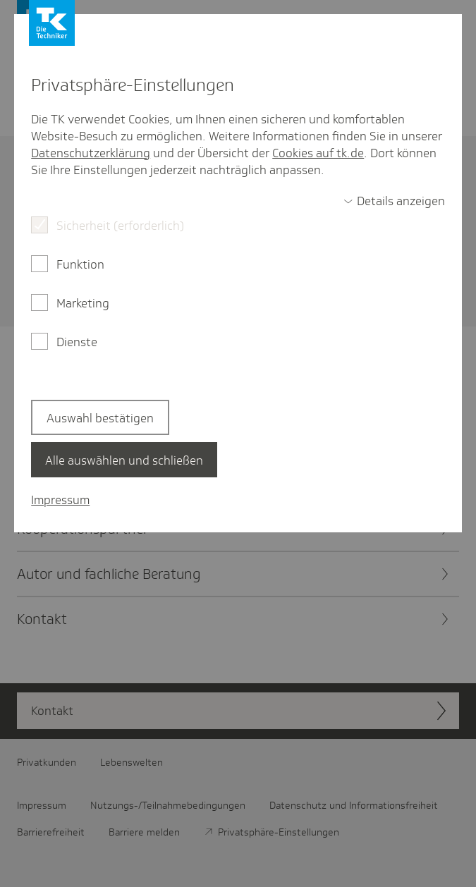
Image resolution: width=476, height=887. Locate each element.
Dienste (76, 342)
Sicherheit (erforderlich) (120, 225)
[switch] (394, 200)
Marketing (82, 303)
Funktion (80, 264)
